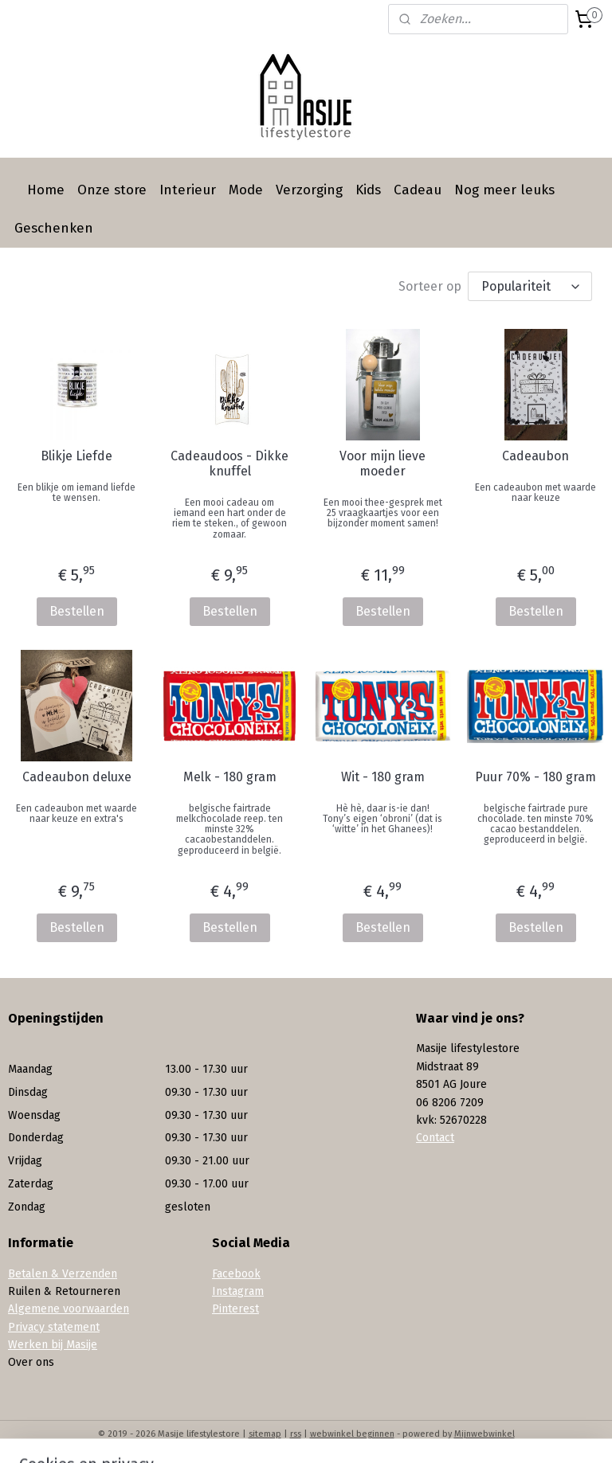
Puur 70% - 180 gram (535, 776)
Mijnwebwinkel (484, 1434)
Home (46, 190)
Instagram (238, 1291)
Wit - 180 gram (383, 776)
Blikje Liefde (76, 456)
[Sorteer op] (530, 286)
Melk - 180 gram (230, 776)
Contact (435, 1137)
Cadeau (417, 190)
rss (295, 1434)
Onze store (112, 190)
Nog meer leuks (504, 190)
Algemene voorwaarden (68, 1309)
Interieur (187, 190)
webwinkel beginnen (352, 1434)
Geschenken (53, 228)
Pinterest (235, 1309)
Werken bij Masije (52, 1345)
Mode (246, 190)
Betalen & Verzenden (62, 1274)
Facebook (236, 1274)
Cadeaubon (535, 456)
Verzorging (309, 190)
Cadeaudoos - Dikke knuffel (229, 463)
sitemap (265, 1434)
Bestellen (76, 611)
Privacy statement (54, 1327)
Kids (368, 190)
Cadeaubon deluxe (76, 776)
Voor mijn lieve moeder (382, 463)
